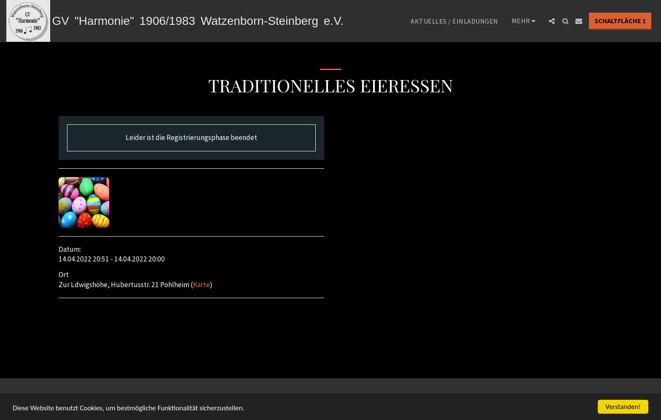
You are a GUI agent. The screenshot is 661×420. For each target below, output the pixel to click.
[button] (551, 21)
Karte (201, 284)
